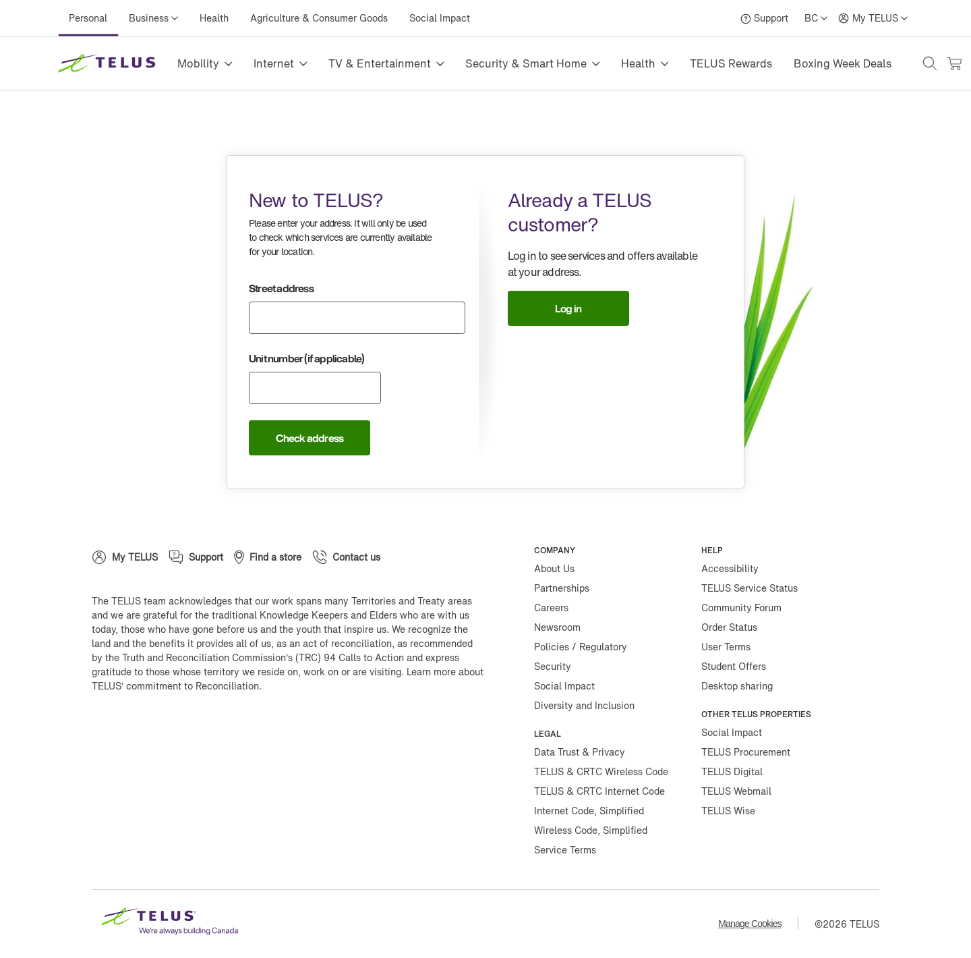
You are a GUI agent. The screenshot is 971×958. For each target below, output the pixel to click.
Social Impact (439, 18)
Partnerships (561, 588)
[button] (930, 63)
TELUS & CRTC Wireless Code (601, 771)
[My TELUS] (873, 18)
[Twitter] (152, 729)
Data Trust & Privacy (579, 752)
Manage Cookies (750, 923)
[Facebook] (112, 729)
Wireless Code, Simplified (590, 830)
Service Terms (565, 850)
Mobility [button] (198, 63)
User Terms (726, 647)
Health (214, 18)
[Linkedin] (233, 729)
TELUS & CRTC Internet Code (599, 791)
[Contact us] (346, 557)
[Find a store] (267, 557)
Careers (551, 607)
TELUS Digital (732, 771)
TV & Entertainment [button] (379, 63)
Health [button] (638, 63)
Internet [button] (274, 63)
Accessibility (730, 568)
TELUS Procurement (745, 752)
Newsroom (557, 627)
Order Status (729, 627)
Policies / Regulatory (580, 647)
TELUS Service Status (749, 588)
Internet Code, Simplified (589, 811)
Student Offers (733, 666)
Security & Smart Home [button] (526, 63)
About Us (554, 568)
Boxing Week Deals (842, 63)
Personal (88, 18)
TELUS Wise (728, 811)
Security (552, 666)
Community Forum (741, 607)
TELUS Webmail (736, 791)
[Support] (764, 18)
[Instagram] (193, 729)
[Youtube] (274, 729)
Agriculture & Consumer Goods (319, 18)
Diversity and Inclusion (584, 705)
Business (149, 18)
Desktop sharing (737, 686)
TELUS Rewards (731, 63)
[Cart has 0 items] (954, 64)
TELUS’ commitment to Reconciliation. (177, 686)
